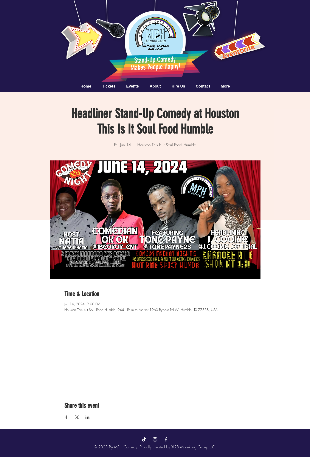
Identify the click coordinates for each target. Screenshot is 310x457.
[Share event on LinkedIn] (87, 417)
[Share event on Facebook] (66, 417)
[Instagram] (155, 439)
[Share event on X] (77, 417)
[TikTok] (144, 439)
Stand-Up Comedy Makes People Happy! (155, 63)
